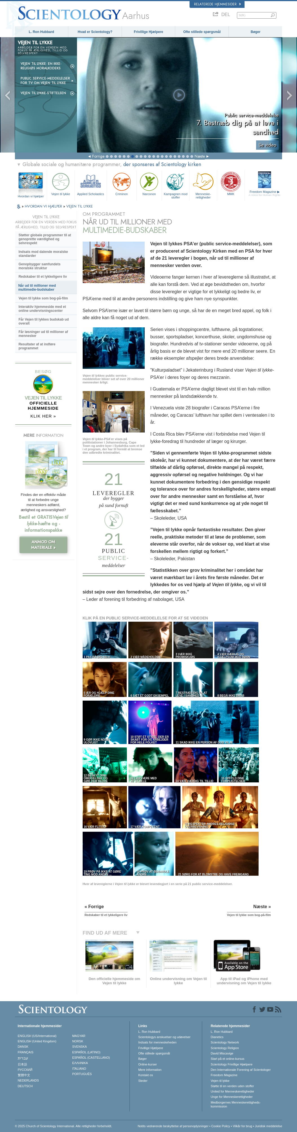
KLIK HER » (43, 416)
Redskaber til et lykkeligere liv (43, 277)
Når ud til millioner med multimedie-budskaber (37, 288)
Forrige (98, 156)
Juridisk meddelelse (268, 1126)
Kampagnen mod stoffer (175, 184)
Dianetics (217, 1037)
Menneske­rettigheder (203, 184)
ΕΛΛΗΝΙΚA (80, 1063)
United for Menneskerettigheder (232, 1091)
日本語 (22, 1064)
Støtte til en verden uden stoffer (232, 1086)
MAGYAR (78, 1036)
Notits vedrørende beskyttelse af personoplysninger (173, 1126)
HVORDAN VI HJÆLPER (44, 206)
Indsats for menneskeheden (157, 1042)
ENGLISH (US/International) (37, 1036)
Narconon (149, 183)
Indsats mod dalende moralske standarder (43, 254)
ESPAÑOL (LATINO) (86, 1052)
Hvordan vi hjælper (31, 196)
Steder (142, 1080)
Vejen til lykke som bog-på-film (43, 298)
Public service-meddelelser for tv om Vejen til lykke (45, 80)
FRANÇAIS (26, 1052)
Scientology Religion (225, 1048)
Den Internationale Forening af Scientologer (241, 1069)
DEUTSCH (25, 1086)
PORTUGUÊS (82, 1074)
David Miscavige (222, 1053)
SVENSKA (79, 1046)
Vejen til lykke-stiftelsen (43, 93)
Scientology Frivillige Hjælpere (231, 1064)
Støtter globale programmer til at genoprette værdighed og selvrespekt (45, 239)
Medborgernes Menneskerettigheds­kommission (236, 1104)
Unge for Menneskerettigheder (232, 1096)
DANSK (23, 1046)
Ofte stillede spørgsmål (202, 32)
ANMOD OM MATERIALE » (43, 544)
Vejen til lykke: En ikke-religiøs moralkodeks (41, 66)
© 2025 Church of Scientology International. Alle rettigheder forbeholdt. (63, 1126)
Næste (200, 156)
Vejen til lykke (61, 183)
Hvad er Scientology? (95, 32)
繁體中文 (24, 1075)
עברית (23, 1058)
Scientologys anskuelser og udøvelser (164, 1037)
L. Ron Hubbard (41, 32)
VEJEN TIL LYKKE (79, 206)
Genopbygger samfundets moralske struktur (40, 266)
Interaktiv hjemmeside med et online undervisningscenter (42, 309)
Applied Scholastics (90, 183)
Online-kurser (147, 1064)
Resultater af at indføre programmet (37, 346)
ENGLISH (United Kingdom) (37, 1041)
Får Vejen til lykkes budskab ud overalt (44, 321)
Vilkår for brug (242, 1126)
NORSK (77, 1041)
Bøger (256, 32)
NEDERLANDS (28, 1080)
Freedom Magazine (264, 193)
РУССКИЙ (25, 1069)
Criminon (121, 183)
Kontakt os (145, 1075)
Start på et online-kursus (227, 1058)
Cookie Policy (220, 1126)
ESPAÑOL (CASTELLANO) (91, 1057)
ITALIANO (79, 1068)
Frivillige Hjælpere (148, 32)
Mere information (150, 1069)
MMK (231, 183)
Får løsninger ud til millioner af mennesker (43, 334)
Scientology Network (225, 1042)
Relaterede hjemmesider (217, 4)
